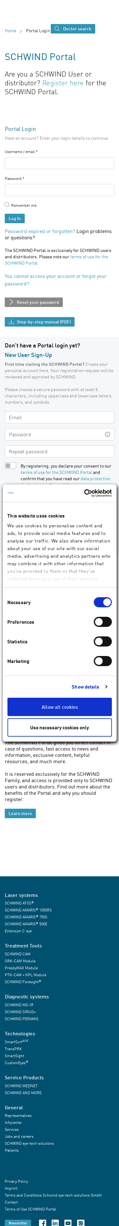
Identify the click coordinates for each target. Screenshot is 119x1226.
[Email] (59, 417)
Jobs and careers (19, 1136)
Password (13, 178)
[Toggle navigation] (103, 29)
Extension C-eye (18, 931)
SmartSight (14, 1055)
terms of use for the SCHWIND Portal (56, 472)
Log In (15, 218)
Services (12, 1129)
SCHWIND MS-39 (19, 1004)
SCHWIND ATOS (19, 903)
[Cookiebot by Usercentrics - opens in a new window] (85, 493)
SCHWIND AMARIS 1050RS (28, 910)
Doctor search (73, 29)
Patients (12, 1150)
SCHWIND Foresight (23, 981)
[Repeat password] (59, 451)
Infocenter (13, 1122)
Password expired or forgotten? (40, 231)
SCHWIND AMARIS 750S (26, 917)
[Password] (53, 434)
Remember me (23, 205)
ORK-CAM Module (20, 961)
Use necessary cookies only (59, 727)
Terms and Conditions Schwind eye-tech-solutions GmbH (53, 1195)
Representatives (18, 1115)
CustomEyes (16, 1062)
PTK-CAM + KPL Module (25, 974)
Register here (63, 82)
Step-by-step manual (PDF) (40, 322)
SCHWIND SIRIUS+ (20, 1011)
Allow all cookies (60, 707)
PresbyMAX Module (21, 967)
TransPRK (13, 1048)
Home (10, 30)
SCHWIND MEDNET (21, 1085)
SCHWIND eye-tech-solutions (29, 1143)
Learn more (20, 813)
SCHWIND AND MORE (23, 1092)
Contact (11, 1202)
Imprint (11, 1188)
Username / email (20, 151)
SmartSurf (16, 1041)
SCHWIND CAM (17, 954)
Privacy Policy (16, 1181)
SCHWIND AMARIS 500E (26, 924)
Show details (85, 687)
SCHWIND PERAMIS (21, 1018)
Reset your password (34, 302)
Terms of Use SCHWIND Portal (30, 1209)
